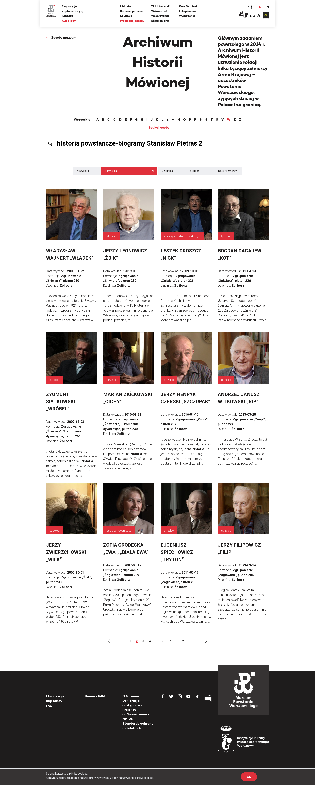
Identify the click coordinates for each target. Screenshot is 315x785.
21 (184, 641)
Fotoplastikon (188, 11)
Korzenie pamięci (131, 11)
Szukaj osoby (159, 127)
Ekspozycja (69, 6)
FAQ (49, 706)
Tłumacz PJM (94, 696)
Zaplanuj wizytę (72, 11)
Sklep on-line (160, 21)
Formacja (111, 170)
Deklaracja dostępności (132, 703)
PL (261, 7)
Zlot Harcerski (160, 6)
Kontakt (67, 16)
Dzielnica (167, 170)
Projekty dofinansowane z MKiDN (135, 714)
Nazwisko (83, 170)
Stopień (195, 170)
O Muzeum (130, 696)
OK (249, 777)
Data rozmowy (227, 170)
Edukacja (126, 16)
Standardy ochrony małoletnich (137, 725)
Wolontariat (159, 11)
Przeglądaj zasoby (132, 21)
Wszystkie (82, 119)
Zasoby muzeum (63, 37)
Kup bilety (69, 21)
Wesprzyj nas (160, 16)
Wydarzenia (187, 16)
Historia (125, 6)
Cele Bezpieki (188, 6)
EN (266, 7)
